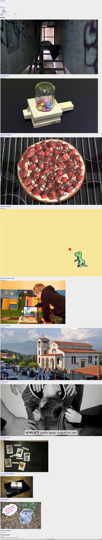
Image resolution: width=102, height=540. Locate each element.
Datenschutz (4, 11)
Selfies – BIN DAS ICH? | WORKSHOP (7, 473)
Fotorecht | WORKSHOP (4, 499)
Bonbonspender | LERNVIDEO (5, 134)
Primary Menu (3, 7)
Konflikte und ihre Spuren (5, 437)
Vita (1, 6)
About (3, 9)
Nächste (3, 536)
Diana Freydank (6, 4)
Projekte (3, 10)
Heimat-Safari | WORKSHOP (5, 530)
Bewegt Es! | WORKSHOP (5, 325)
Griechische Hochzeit (4, 381)
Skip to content (2, 0)
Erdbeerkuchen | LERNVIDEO (5, 206)
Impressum (4, 12)
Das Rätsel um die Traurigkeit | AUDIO (7, 278)
